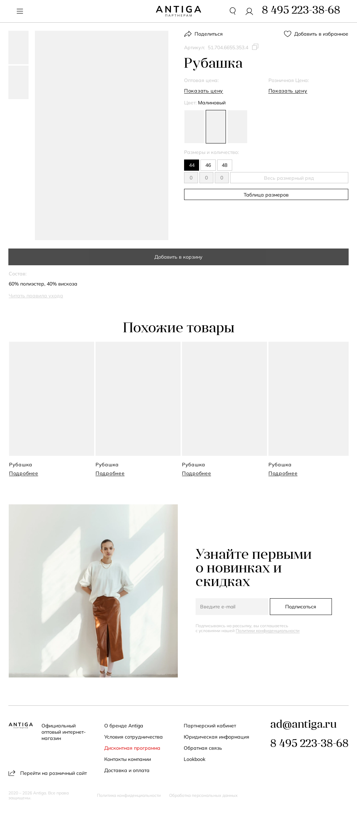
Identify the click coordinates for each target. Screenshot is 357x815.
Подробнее (23, 473)
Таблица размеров (266, 195)
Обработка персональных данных (203, 795)
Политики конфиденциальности (268, 630)
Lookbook (195, 759)
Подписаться (300, 606)
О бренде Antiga (124, 726)
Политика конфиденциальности (129, 795)
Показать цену (203, 91)
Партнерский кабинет (210, 726)
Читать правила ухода (36, 295)
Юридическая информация (217, 737)
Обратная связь (203, 748)
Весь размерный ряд (285, 178)
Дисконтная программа (133, 748)
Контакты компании (128, 759)
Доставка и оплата (127, 770)
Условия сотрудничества (134, 737)
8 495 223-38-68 (309, 744)
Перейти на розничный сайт (47, 773)
